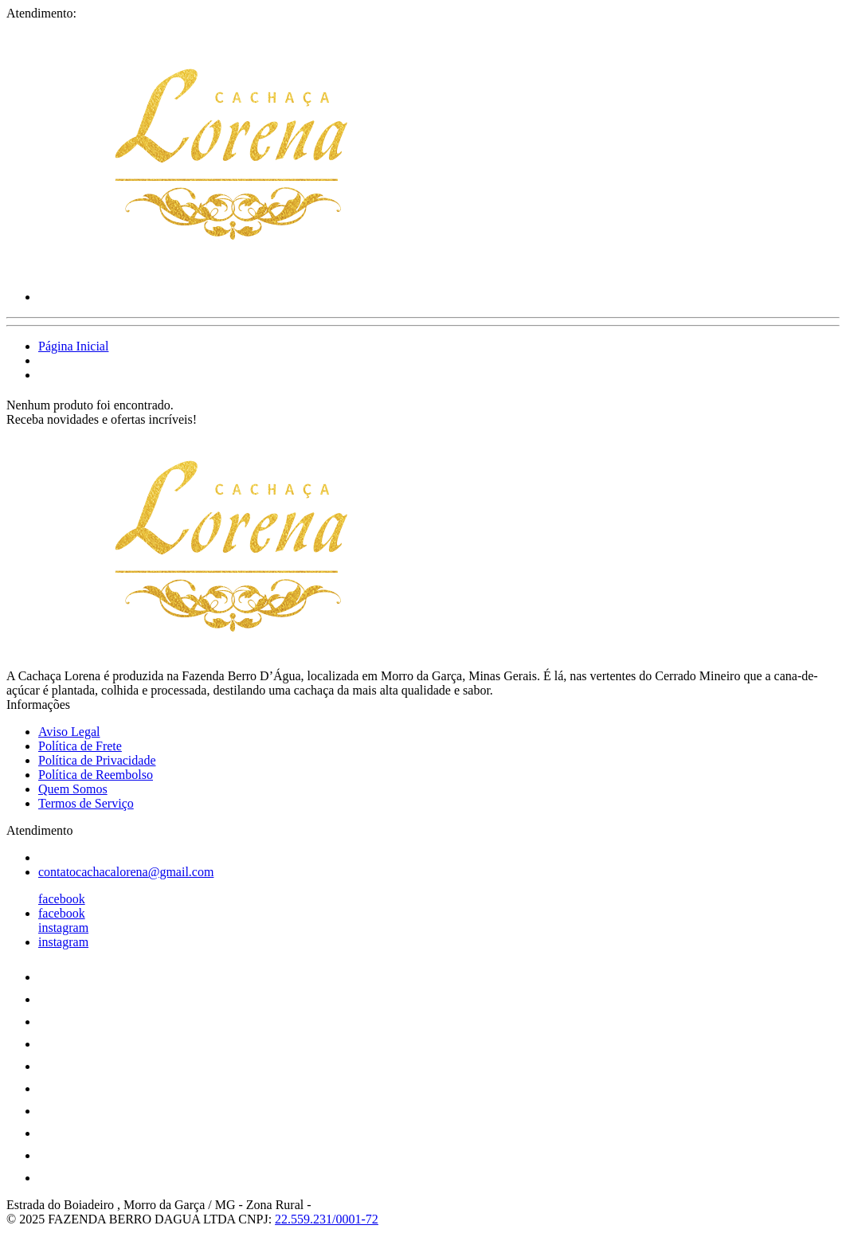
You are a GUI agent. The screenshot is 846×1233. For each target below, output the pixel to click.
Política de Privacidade (97, 760)
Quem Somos (73, 789)
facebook (61, 899)
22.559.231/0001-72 (326, 1219)
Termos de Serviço (86, 803)
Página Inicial (73, 346)
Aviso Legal (69, 731)
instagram (63, 927)
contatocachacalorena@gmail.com (125, 872)
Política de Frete (80, 746)
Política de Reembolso (95, 774)
